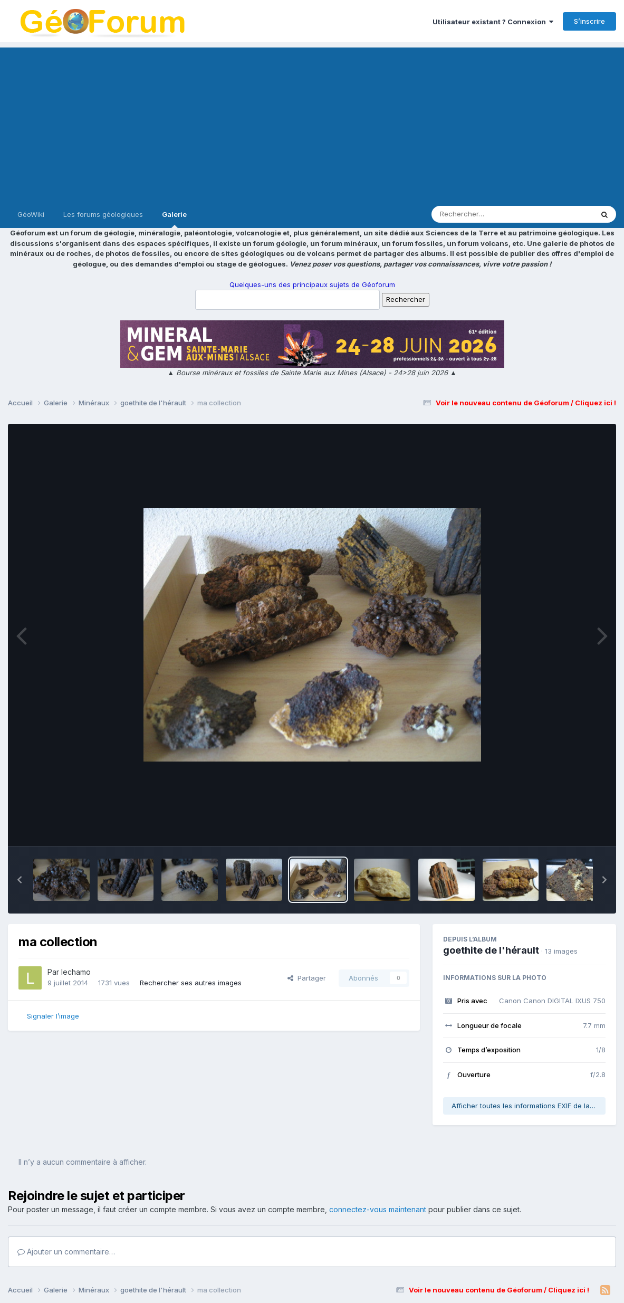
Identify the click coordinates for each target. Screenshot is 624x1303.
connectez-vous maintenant (377, 1209)
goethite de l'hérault (491, 950)
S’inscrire (589, 21)
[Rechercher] (481, 214)
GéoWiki (30, 214)
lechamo (76, 971)
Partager (306, 978)
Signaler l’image (53, 1016)
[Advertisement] (312, 121)
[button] (19, 879)
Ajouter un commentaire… (66, 1251)
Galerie (174, 219)
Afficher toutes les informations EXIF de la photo (529, 1105)
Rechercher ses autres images (191, 982)
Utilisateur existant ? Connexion (493, 21)
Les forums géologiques (103, 214)
